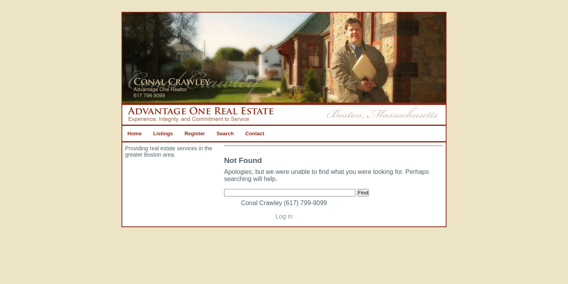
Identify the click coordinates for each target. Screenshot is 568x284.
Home (134, 133)
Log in (284, 216)
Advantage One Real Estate (284, 59)
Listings (163, 133)
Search (225, 133)
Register (195, 133)
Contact (254, 133)
